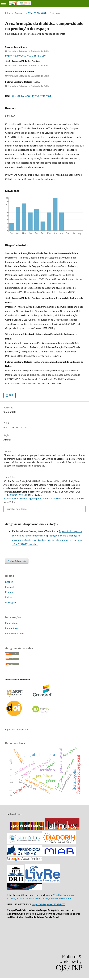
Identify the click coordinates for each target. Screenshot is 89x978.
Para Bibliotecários (14, 633)
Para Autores (11, 628)
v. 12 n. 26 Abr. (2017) (37, 13)
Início (7, 13)
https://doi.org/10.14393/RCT (48, 904)
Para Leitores (12, 623)
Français (9, 592)
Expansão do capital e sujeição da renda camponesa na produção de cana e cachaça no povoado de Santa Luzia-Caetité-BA (47, 535)
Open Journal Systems (17, 729)
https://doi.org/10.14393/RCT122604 (31, 96)
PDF (10, 395)
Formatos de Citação (16, 509)
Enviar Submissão (17, 561)
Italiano (9, 597)
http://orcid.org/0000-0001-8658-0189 (25, 55)
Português (10, 602)
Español (9, 586)
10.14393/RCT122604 (15, 495)
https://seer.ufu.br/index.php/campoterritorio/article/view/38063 (35, 498)
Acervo (18, 13)
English (9, 581)
